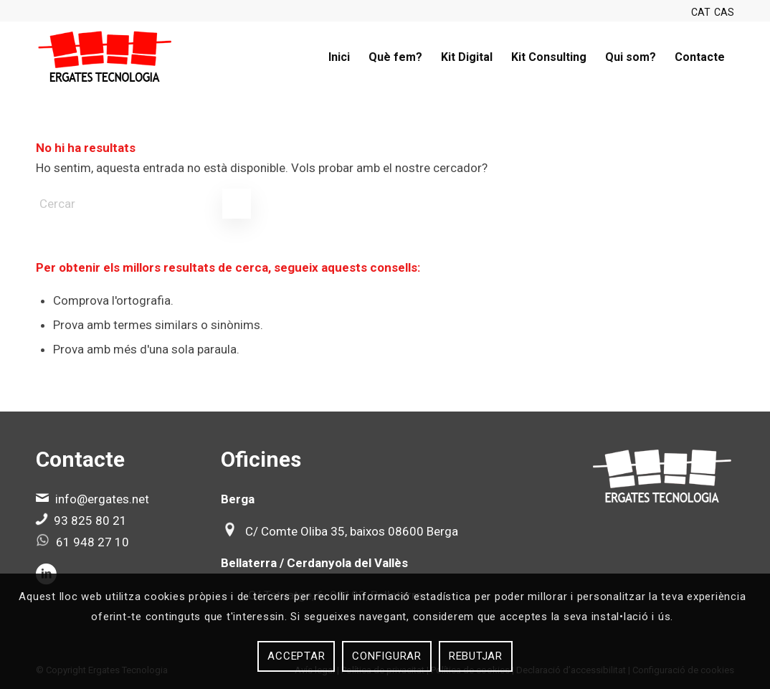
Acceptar (296, 656)
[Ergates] (105, 57)
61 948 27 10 (92, 542)
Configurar (387, 656)
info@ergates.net (102, 499)
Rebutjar (476, 656)
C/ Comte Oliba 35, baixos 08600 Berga (351, 531)
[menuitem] (339, 57)
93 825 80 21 (90, 520)
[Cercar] (143, 204)
